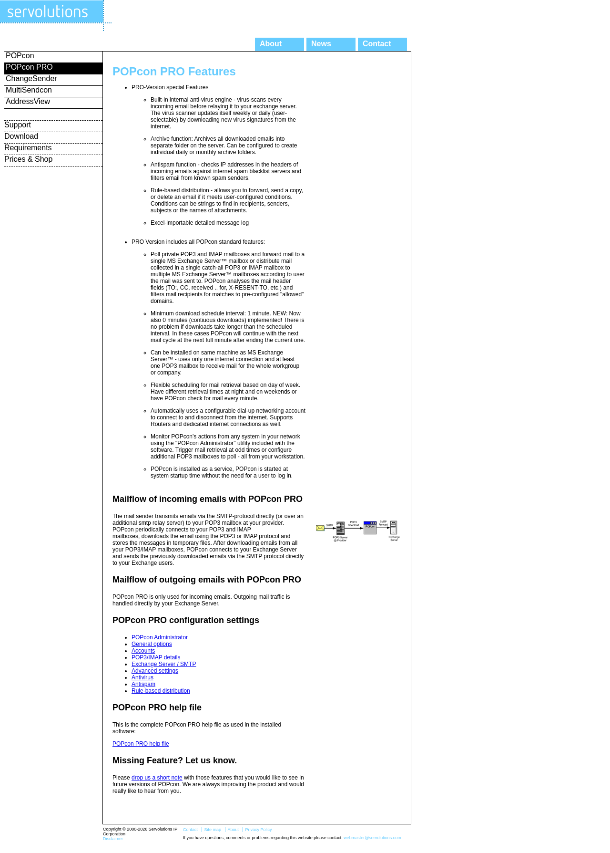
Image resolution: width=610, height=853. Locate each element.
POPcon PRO (29, 67)
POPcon (20, 56)
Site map (212, 829)
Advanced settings (155, 670)
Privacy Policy (258, 829)
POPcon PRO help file (140, 743)
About (271, 44)
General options (152, 644)
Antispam (143, 684)
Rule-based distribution (161, 690)
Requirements (28, 148)
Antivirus (142, 677)
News (321, 44)
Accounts (143, 650)
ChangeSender (31, 78)
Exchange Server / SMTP (164, 664)
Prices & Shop (28, 159)
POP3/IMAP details (156, 657)
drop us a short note (157, 777)
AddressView (28, 101)
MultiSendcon (29, 90)
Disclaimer (113, 838)
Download (21, 136)
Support (17, 125)
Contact (377, 44)
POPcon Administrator (160, 637)
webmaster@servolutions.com (372, 837)
